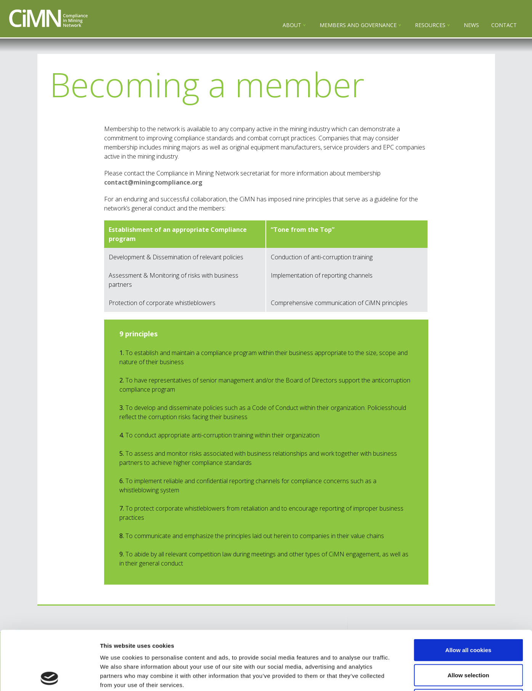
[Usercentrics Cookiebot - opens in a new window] (49, 676)
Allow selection (468, 616)
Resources (430, 25)
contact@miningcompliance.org (153, 182)
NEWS (471, 25)
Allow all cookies (468, 591)
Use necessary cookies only (468, 641)
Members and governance (358, 25)
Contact (504, 25)
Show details (400, 676)
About (292, 25)
